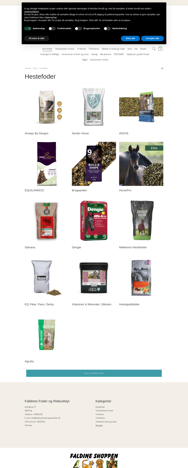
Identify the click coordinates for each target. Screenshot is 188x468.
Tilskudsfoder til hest (104, 410)
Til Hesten (100, 414)
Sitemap (28, 425)
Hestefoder (100, 407)
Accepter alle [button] (152, 38)
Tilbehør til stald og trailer (106, 421)
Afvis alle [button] (130, 38)
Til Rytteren (100, 418)
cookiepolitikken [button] (31, 11)
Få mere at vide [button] (36, 38)
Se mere (99, 425)
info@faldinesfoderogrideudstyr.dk (45, 418)
